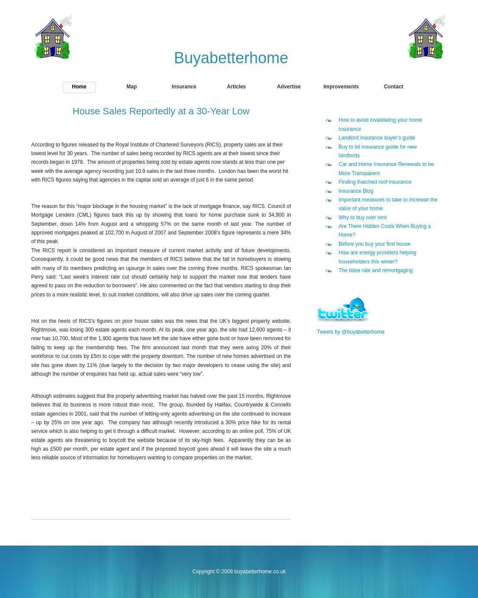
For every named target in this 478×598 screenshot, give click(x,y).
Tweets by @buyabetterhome (350, 332)
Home (79, 87)
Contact (394, 87)
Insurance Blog (356, 191)
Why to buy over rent (363, 217)
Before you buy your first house (374, 244)
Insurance (184, 87)
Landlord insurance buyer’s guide (377, 138)
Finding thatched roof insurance (375, 182)
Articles (236, 87)
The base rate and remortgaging (376, 270)
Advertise (289, 87)
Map (131, 87)
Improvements (341, 87)
